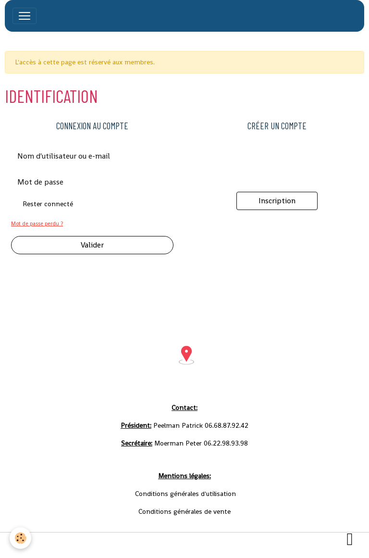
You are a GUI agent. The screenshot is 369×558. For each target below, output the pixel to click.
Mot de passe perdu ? (37, 223)
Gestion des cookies (290, 545)
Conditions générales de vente (205, 545)
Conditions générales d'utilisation (99, 545)
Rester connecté (48, 203)
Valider (92, 245)
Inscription (276, 201)
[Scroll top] (350, 539)
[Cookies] (20, 538)
